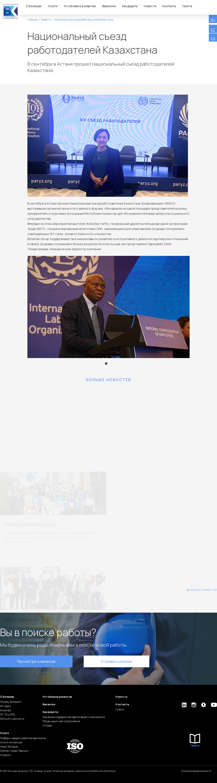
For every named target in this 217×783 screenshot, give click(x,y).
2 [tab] (111, 363)
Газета (187, 6)
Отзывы (47, 725)
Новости (150, 6)
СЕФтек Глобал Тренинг (14, 751)
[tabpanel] (108, 307)
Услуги (53, 6)
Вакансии (109, 6)
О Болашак (34, 6)
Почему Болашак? (10, 702)
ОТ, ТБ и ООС (7, 714)
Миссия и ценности (12, 719)
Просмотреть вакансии (36, 661)
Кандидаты (130, 6)
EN (213, 38)
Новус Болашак (9, 746)
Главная (32, 19)
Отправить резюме (116, 661)
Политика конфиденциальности (196, 770)
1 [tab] (106, 363)
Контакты (169, 6)
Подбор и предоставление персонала (23, 738)
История (5, 706)
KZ (213, 29)
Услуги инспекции (11, 742)
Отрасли (5, 755)
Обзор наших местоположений (61, 721)
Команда (5, 710)
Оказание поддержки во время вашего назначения (74, 717)
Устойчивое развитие (80, 6)
